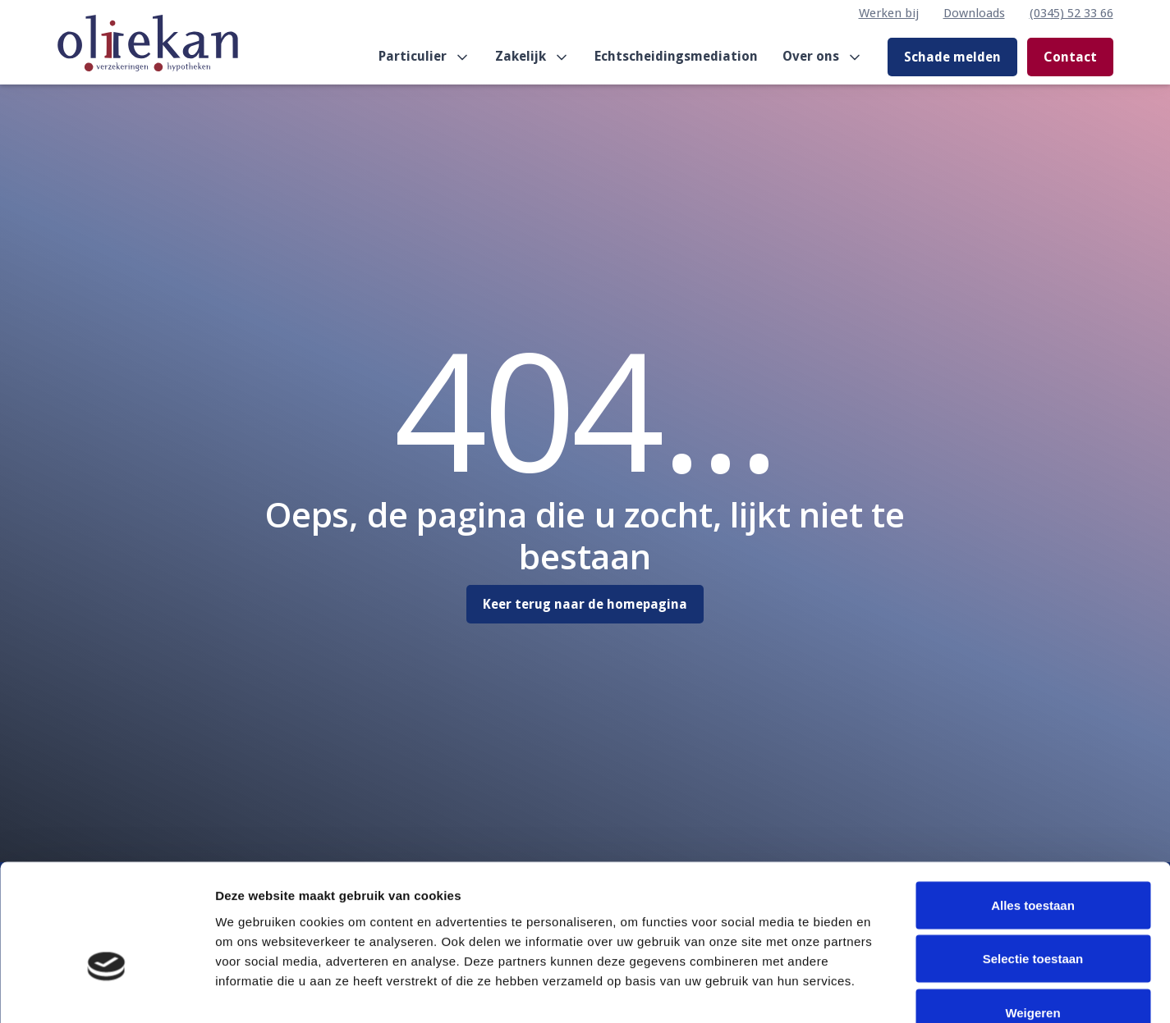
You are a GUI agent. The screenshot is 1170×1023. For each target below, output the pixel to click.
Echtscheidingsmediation (676, 56)
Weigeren (1032, 915)
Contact (1070, 57)
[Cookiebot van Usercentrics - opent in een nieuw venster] (106, 991)
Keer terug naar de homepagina (585, 604)
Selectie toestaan (1033, 862)
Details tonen (887, 991)
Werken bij (889, 13)
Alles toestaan (1033, 808)
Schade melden (952, 57)
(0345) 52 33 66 (1071, 13)
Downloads (974, 13)
